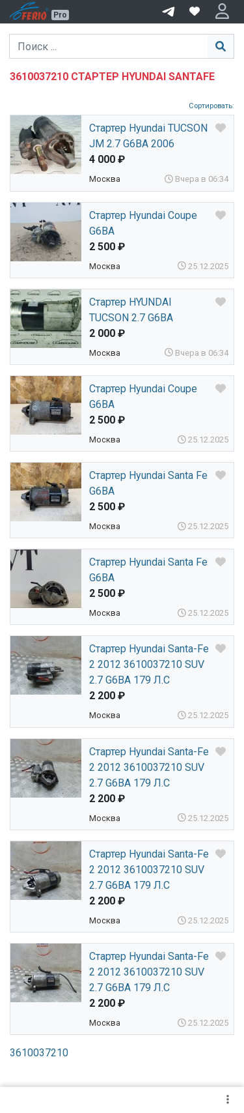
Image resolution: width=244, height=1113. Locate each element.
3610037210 (39, 1053)
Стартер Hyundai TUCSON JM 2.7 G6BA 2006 (148, 136)
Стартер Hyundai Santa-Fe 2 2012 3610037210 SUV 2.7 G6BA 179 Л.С (149, 664)
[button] (222, 11)
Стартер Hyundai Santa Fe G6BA (148, 483)
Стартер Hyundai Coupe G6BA (143, 223)
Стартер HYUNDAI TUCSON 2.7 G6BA (131, 310)
